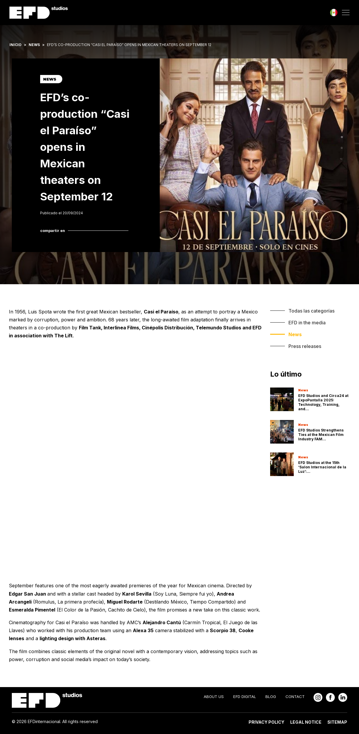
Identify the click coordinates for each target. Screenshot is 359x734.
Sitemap (337, 722)
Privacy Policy (266, 722)
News (34, 44)
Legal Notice (306, 722)
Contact (295, 696)
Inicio (15, 44)
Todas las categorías (311, 311)
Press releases (304, 346)
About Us (214, 696)
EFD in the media (307, 323)
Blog (270, 696)
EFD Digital (244, 696)
